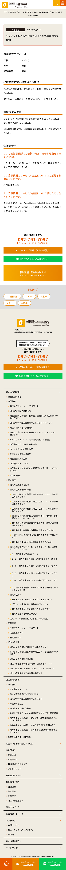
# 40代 (29, 296)
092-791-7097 (33, 239)
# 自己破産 (12, 296)
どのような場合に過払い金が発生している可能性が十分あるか (34, 652)
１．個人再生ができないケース (25, 554)
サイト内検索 (56, 3)
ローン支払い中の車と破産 (21, 449)
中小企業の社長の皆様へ (20, 708)
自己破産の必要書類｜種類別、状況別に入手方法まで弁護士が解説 (34, 416)
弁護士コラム (13, 825)
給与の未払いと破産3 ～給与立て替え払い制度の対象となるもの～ (34, 731)
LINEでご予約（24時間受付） (35, 259)
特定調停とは (15, 637)
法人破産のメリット (18, 689)
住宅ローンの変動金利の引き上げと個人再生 (29, 618)
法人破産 (12, 684)
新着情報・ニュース (14, 814)
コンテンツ (11, 820)
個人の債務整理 (12, 392)
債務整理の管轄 (14, 396)
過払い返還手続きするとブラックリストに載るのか (32, 668)
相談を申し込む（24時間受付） (34, 367)
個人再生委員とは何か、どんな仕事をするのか (32, 599)
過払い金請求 (13, 642)
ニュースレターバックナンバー (21, 830)
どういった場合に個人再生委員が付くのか (30, 604)
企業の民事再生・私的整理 (19, 737)
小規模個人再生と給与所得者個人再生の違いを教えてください (35, 536)
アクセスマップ (14, 768)
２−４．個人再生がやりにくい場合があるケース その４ (34, 581)
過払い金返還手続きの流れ (21, 659)
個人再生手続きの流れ (19, 484)
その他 (11, 834)
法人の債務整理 (12, 680)
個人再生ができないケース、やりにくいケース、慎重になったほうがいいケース (34, 548)
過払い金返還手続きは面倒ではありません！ (29, 647)
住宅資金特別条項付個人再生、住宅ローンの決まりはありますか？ (35, 509)
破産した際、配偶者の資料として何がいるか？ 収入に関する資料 (33, 433)
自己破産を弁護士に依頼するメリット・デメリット (32, 423)
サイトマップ (12, 848)
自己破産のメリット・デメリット (24, 406)
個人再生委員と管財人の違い (24, 613)
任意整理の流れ (16, 632)
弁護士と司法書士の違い (20, 454)
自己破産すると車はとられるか (23, 444)
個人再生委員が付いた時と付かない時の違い (31, 609)
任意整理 (12, 623)
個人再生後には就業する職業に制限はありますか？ (34, 530)
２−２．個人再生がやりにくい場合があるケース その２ (34, 567)
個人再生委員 (15, 594)
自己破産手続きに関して (20, 411)
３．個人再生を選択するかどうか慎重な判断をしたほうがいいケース (35, 588)
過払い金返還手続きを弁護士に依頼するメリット (31, 663)
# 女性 (10, 303)
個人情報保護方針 (13, 841)
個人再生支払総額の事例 (20, 489)
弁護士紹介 (13, 755)
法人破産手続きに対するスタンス (24, 694)
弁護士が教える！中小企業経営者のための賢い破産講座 (34, 713)
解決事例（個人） (13, 782)
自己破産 (12, 401)
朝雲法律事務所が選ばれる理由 (19, 743)
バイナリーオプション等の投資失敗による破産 (30, 439)
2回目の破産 (15, 475)
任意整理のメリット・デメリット (24, 628)
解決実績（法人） (13, 807)
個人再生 (12, 480)
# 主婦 (44, 296)
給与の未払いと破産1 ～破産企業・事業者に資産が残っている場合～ (34, 719)
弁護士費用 (13, 759)
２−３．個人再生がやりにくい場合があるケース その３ (34, 574)
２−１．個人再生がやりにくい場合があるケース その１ (34, 560)
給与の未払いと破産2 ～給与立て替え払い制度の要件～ (34, 725)
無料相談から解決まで (17, 764)
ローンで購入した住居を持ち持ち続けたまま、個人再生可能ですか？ (35, 495)
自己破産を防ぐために (19, 463)
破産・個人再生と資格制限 (21, 427)
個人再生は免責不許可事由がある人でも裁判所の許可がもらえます (35, 524)
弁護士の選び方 (16, 703)
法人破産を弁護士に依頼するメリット (26, 699)
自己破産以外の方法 (18, 458)
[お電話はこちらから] (6, 864)
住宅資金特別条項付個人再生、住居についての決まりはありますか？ (35, 502)
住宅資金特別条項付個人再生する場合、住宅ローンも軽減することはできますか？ (35, 517)
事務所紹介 (11, 750)
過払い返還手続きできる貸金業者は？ (26, 673)
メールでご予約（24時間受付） (34, 250)
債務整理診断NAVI (14, 775)
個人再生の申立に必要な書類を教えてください (32, 542)
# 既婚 (24, 303)
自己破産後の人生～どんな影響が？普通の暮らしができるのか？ (34, 469)
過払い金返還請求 (15, 800)
